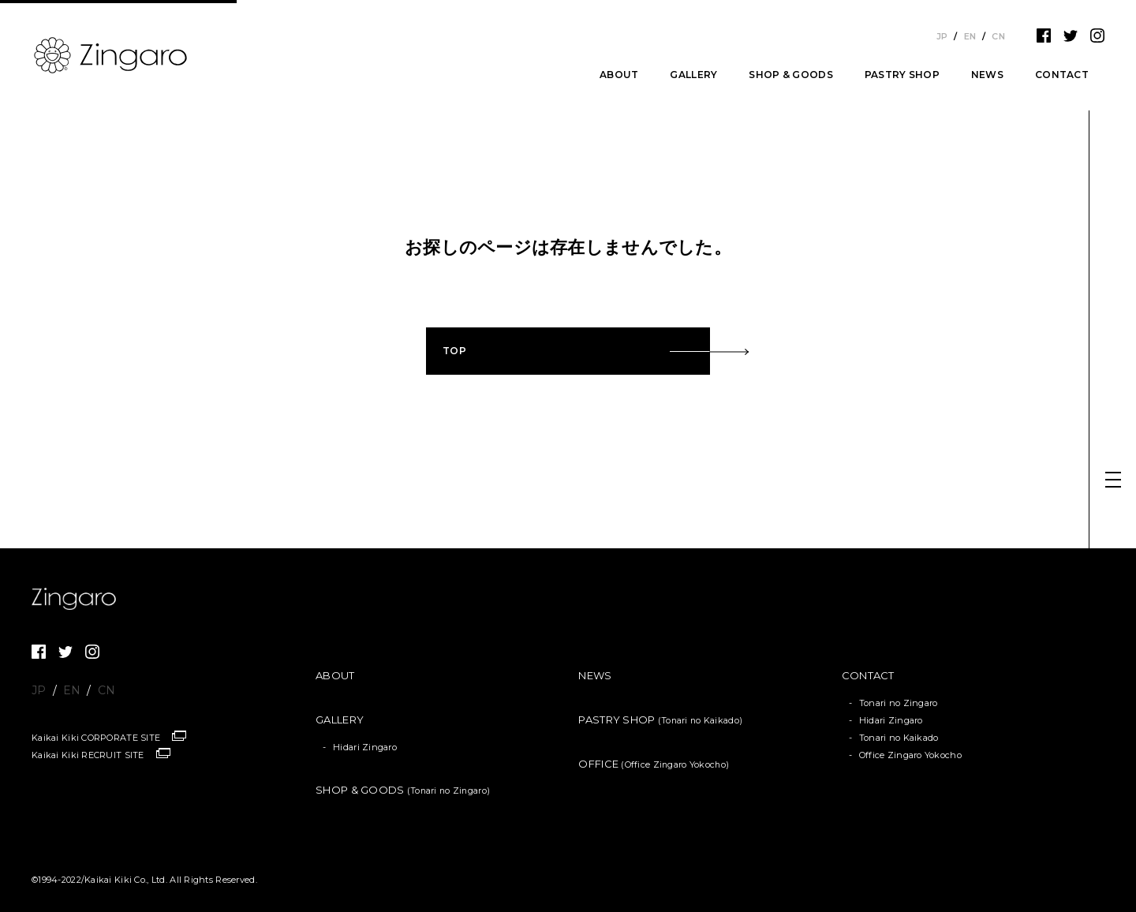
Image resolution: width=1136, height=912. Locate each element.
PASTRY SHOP (902, 75)
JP (942, 36)
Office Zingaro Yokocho (910, 755)
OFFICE (653, 763)
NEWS (987, 75)
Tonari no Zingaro (898, 702)
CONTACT (1062, 75)
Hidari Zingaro (365, 747)
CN (998, 36)
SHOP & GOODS (790, 75)
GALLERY (693, 75)
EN (970, 36)
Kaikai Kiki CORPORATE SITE (96, 737)
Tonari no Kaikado (899, 737)
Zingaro (79, 599)
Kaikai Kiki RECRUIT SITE (88, 755)
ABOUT (619, 75)
